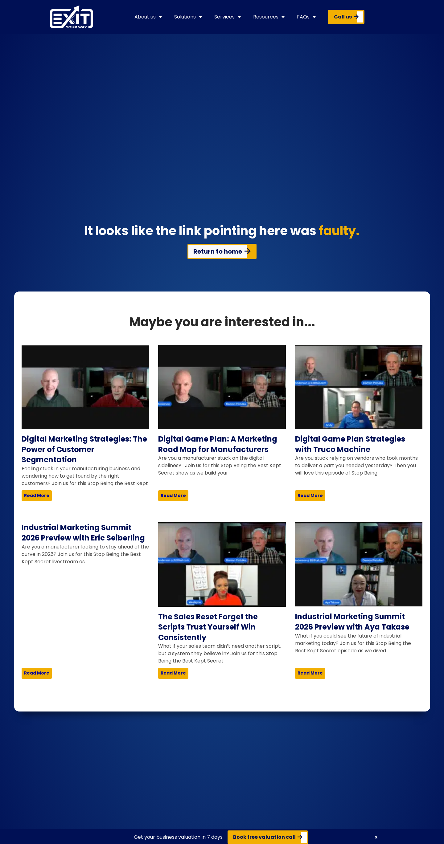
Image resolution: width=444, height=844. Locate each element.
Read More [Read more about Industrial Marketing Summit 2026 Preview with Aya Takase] (310, 673)
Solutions (188, 16)
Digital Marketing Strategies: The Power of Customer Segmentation (84, 449)
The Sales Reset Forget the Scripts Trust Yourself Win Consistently (208, 627)
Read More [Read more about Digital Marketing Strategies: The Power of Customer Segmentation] (36, 495)
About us (148, 16)
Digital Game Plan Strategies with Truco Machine (350, 444)
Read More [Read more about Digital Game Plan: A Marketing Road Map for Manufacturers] (173, 495)
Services (227, 16)
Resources (269, 16)
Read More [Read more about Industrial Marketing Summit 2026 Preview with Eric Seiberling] (36, 673)
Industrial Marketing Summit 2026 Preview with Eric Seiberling (83, 532)
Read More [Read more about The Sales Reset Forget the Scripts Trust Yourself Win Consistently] (173, 673)
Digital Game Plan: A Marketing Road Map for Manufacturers (217, 444)
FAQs (306, 16)
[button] (376, 837)
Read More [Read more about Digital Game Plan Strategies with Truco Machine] (310, 495)
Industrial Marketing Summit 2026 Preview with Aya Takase (352, 621)
